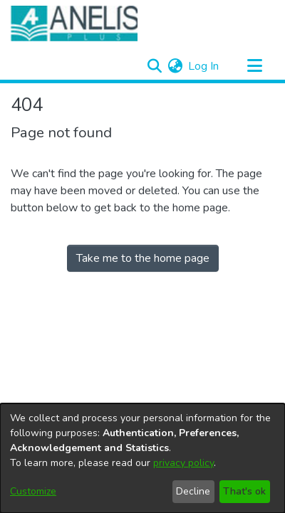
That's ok (244, 491)
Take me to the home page (142, 258)
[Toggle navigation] (254, 66)
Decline (193, 491)
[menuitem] (175, 66)
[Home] (74, 23)
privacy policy (183, 463)
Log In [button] (204, 66)
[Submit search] (154, 66)
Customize (33, 491)
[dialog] (142, 458)
